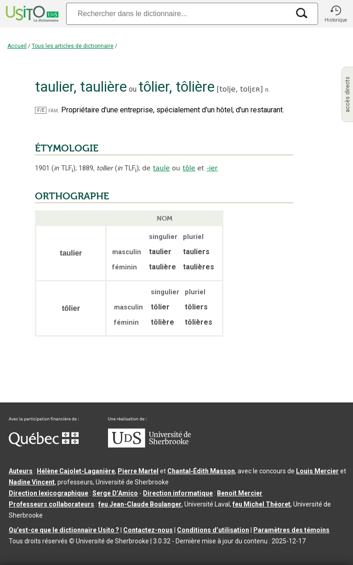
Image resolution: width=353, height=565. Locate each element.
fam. (53, 110)
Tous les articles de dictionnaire (73, 46)
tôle (188, 168)
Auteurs (21, 471)
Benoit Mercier (239, 493)
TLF (63, 168)
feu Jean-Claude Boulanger (140, 504)
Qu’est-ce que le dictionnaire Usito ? (64, 530)
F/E (41, 110)
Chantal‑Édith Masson (201, 471)
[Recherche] (178, 13)
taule (161, 168)
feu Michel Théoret (261, 504)
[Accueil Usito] (31, 14)
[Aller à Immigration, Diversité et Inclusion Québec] (44, 444)
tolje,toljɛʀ (240, 89)
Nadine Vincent (32, 482)
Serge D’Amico (115, 493)
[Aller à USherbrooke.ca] (149, 445)
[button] (335, 14)
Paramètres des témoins (291, 530)
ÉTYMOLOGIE (66, 148)
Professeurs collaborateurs (51, 504)
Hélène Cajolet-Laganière (76, 471)
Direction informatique (178, 493)
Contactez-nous (148, 530)
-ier (211, 168)
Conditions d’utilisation (213, 530)
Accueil (17, 46)
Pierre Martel (138, 471)
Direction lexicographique (48, 493)
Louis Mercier (317, 471)
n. (267, 89)
